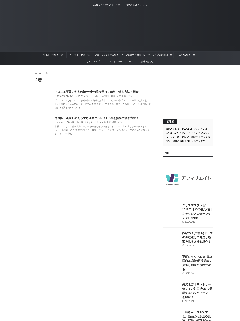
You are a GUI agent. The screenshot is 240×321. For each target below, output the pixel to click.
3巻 (81, 123)
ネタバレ (97, 123)
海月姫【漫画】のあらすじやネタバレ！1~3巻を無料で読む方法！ (94, 118)
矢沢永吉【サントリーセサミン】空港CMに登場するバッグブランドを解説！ (197, 279)
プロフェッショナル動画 (107, 55)
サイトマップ (93, 61)
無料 (110, 96)
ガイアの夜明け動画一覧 (133, 55)
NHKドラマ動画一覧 (53, 55)
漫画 (111, 123)
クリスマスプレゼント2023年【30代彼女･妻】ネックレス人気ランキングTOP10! (197, 209)
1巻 (72, 123)
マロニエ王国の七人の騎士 (95, 96)
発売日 (116, 96)
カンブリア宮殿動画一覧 (160, 55)
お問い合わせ (146, 61)
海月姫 (105, 123)
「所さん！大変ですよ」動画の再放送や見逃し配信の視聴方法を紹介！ (197, 303)
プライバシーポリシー (120, 61)
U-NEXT (77, 96)
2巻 (71, 96)
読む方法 (124, 96)
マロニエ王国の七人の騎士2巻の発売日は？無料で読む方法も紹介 (94, 92)
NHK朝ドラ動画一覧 (80, 55)
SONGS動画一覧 (187, 55)
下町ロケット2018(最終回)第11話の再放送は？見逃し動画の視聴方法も (197, 256)
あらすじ (88, 123)
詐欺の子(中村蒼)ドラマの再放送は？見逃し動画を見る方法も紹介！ (197, 232)
